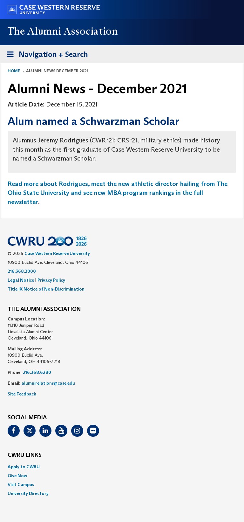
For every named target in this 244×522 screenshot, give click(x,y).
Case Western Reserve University (57, 253)
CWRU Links (25, 455)
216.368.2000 (22, 271)
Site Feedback (22, 394)
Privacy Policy (51, 280)
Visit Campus (21, 484)
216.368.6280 (37, 372)
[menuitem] (122, 466)
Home (14, 70)
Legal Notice (21, 280)
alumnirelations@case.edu (48, 383)
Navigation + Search (45, 55)
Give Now (17, 475)
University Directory (28, 493)
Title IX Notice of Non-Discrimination (46, 289)
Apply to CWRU (24, 467)
